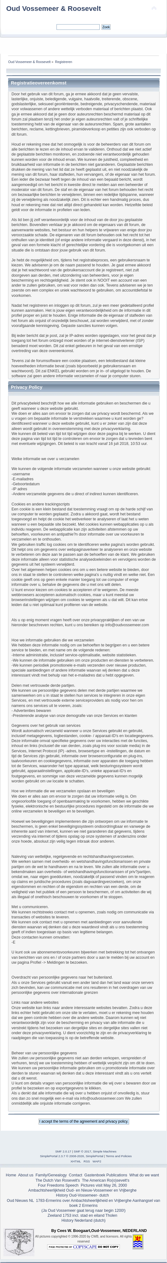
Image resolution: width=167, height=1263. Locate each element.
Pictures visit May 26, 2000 (104, 1185)
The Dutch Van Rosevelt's (57, 1180)
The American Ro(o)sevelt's (105, 1180)
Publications (116, 1175)
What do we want (144, 1175)
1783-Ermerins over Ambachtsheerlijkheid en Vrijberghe (83, 1200)
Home (11, 1175)
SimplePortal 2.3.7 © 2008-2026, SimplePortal (71, 1156)
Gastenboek (94, 1175)
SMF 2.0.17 (63, 1151)
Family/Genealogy (51, 1175)
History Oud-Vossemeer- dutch (82, 1195)
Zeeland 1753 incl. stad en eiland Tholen (82, 1215)
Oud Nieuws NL (20, 1200)
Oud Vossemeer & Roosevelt (53, 8)
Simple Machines (104, 1151)
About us (25, 1175)
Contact (75, 1175)
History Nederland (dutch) (83, 1220)
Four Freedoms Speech (58, 1185)
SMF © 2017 (82, 1151)
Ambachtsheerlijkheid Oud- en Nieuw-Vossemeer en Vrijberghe (82, 1190)
